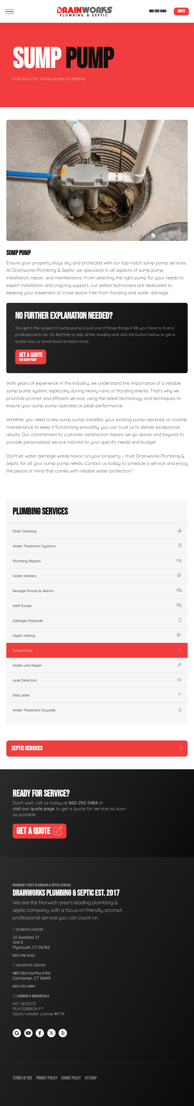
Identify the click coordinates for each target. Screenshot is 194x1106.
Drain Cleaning (97, 531)
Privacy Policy (46, 1078)
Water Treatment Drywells (97, 710)
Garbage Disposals (97, 620)
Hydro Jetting (97, 635)
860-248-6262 (24, 955)
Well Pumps (97, 605)
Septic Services (97, 748)
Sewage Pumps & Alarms (97, 591)
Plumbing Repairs (97, 561)
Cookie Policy (71, 1078)
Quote (181, 11)
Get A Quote (30, 356)
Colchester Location (29, 965)
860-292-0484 (157, 11)
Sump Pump (97, 650)
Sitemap (91, 1078)
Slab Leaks (97, 695)
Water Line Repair (97, 665)
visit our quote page (34, 808)
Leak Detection (97, 680)
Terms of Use (22, 1078)
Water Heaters (97, 576)
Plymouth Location (28, 930)
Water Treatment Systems (97, 546)
